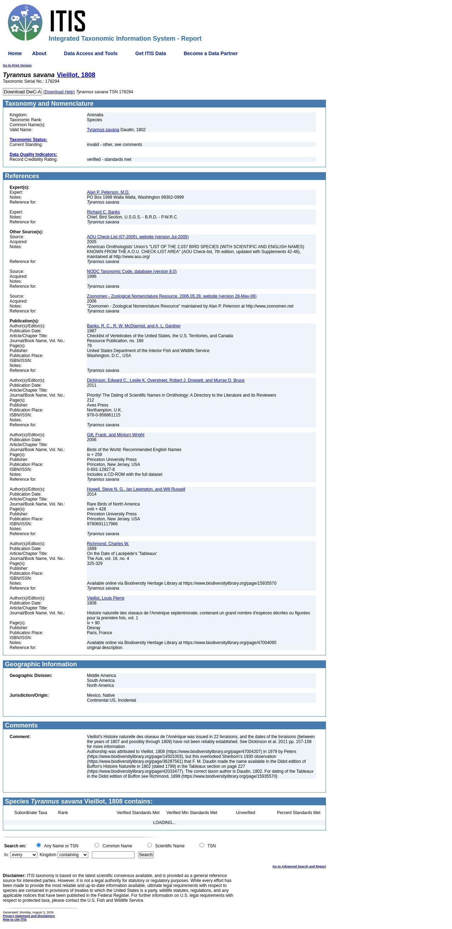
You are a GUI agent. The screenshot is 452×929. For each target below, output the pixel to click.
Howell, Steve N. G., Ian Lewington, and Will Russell (136, 489)
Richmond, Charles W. (108, 543)
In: (6, 854)
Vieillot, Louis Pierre (105, 598)
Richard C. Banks (103, 212)
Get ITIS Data (150, 53)
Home (15, 53)
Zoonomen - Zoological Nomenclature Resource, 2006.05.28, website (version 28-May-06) (171, 296)
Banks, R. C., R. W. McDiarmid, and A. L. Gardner (133, 325)
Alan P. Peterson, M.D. (108, 192)
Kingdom (48, 854)
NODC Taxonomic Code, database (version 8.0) (132, 271)
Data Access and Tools (91, 53)
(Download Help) (59, 91)
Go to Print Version (17, 65)
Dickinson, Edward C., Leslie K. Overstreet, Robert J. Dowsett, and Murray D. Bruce (165, 380)
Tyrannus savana (103, 129)
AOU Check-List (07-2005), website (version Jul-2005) (138, 236)
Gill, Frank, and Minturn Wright (115, 434)
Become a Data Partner (211, 53)
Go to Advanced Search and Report (299, 866)
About (39, 53)
